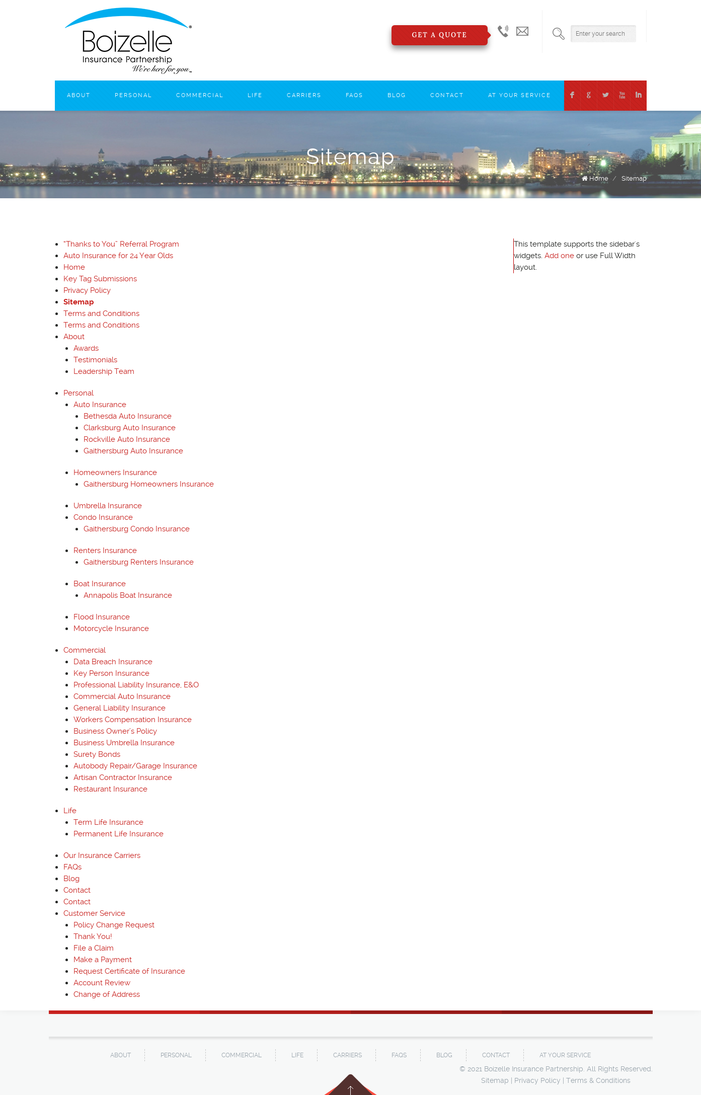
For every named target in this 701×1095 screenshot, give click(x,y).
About (79, 95)
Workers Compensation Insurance (132, 719)
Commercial (199, 95)
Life (255, 95)
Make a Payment (102, 959)
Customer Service (94, 913)
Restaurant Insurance (110, 789)
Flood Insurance (101, 616)
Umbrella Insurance (107, 505)
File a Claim (93, 948)
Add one (559, 255)
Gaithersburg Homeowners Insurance (149, 484)
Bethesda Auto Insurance (128, 416)
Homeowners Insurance (115, 472)
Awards (86, 348)
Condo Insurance (103, 517)
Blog (396, 95)
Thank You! (92, 936)
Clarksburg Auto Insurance (130, 427)
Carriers (304, 95)
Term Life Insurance (108, 822)
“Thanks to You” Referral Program (121, 244)
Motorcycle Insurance (111, 628)
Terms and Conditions (101, 313)
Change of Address (106, 994)
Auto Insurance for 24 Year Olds (118, 255)
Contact (447, 95)
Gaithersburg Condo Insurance (137, 528)
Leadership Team (103, 371)
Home (598, 178)
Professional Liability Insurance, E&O (136, 684)
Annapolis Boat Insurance (128, 595)
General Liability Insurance (119, 708)
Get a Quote (439, 35)
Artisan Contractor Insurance (122, 777)
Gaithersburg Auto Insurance (133, 450)
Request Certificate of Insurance (129, 971)
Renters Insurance (105, 550)
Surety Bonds (96, 754)
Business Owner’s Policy (115, 731)
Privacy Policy (87, 290)
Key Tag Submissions (100, 278)
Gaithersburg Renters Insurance (139, 562)
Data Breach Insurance (112, 661)
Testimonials (95, 359)
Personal (133, 95)
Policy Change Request (113, 924)
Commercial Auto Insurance (122, 696)
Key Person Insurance (111, 673)
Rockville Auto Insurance (127, 439)
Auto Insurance (99, 404)
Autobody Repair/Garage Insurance (135, 765)
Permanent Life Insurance (118, 833)
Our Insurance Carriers (101, 855)
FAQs (354, 95)
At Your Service (519, 95)
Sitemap (634, 178)
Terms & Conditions (598, 1080)
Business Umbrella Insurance (124, 742)
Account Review (101, 982)
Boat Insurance (99, 583)
